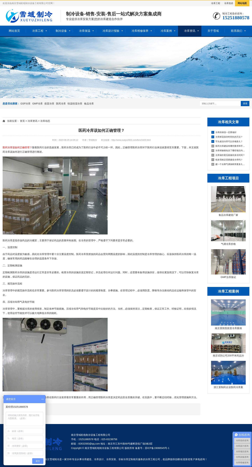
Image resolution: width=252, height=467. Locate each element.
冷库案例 (166, 30)
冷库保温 (84, 30)
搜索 (245, 103)
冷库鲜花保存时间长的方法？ (227, 136)
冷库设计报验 (111, 30)
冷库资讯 (189, 30)
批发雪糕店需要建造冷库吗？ (227, 159)
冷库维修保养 (140, 30)
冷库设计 (99, 459)
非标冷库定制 (125, 459)
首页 (22, 121)
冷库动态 (45, 121)
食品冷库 (89, 103)
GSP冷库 (25, 103)
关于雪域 (213, 30)
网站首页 (14, 30)
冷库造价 (228, 3)
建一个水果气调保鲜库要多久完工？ (228, 164)
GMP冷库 (37, 103)
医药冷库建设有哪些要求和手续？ (228, 146)
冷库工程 (215, 3)
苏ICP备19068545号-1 (157, 448)
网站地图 (242, 3)
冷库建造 (87, 459)
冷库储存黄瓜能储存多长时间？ (228, 155)
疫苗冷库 (49, 103)
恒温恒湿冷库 (75, 103)
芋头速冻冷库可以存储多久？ (227, 141)
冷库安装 (111, 459)
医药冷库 (61, 103)
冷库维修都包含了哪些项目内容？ (228, 150)
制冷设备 (61, 30)
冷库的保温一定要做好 (223, 132)
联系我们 (236, 30)
